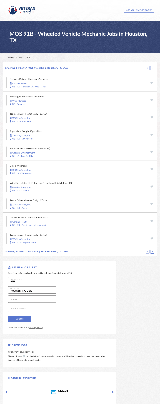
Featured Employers (22, 345)
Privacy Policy (35, 327)
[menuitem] (139, 10)
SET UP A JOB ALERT (22, 267)
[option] (40, 359)
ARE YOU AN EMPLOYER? (139, 10)
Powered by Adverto (143, 397)
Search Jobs (24, 57)
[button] (7, 359)
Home (11, 57)
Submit (19, 318)
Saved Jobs (94, 267)
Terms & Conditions (108, 397)
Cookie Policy (125, 397)
